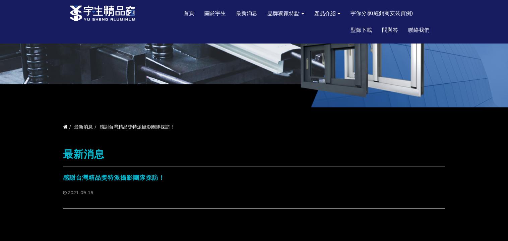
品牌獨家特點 (283, 13)
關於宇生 (215, 13)
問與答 (390, 30)
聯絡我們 (419, 30)
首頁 (189, 13)
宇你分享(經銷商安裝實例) (382, 13)
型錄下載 (361, 30)
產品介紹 (325, 13)
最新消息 (246, 13)
